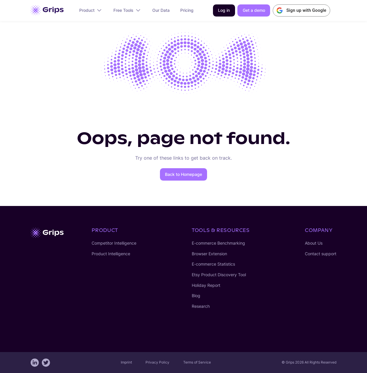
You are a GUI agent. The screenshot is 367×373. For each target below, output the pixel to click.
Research (201, 306)
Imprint (126, 362)
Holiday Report (206, 285)
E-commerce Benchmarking (218, 243)
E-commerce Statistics (213, 264)
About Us (314, 243)
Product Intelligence (111, 253)
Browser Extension (209, 253)
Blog (196, 295)
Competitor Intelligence (114, 243)
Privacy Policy (157, 362)
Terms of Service (197, 362)
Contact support (320, 253)
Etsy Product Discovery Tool (219, 274)
